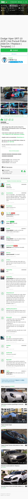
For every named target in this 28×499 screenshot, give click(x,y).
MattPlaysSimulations (11, 308)
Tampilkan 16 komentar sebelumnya (14, 181)
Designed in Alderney (5, 493)
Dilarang (13, 213)
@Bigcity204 (9, 372)
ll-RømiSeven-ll (10, 292)
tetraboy (8, 259)
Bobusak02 (9, 317)
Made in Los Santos (5, 495)
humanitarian (9, 193)
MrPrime (8, 237)
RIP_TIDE (8, 337)
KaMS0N (8, 345)
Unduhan (5, 120)
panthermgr (9, 352)
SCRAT (10, 58)
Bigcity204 (8, 359)
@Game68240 (9, 214)
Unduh (14, 50)
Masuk (17, 380)
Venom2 (8, 184)
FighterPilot (9, 269)
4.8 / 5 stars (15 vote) (5, 123)
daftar (22, 380)
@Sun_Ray (9, 223)
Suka (12, 120)
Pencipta (12, 221)
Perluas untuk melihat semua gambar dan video (14, 115)
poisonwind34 (9, 245)
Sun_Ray (8, 213)
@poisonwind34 (10, 254)
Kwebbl (8, 228)
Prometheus (9, 206)
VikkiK (7, 371)
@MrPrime (8, 247)
